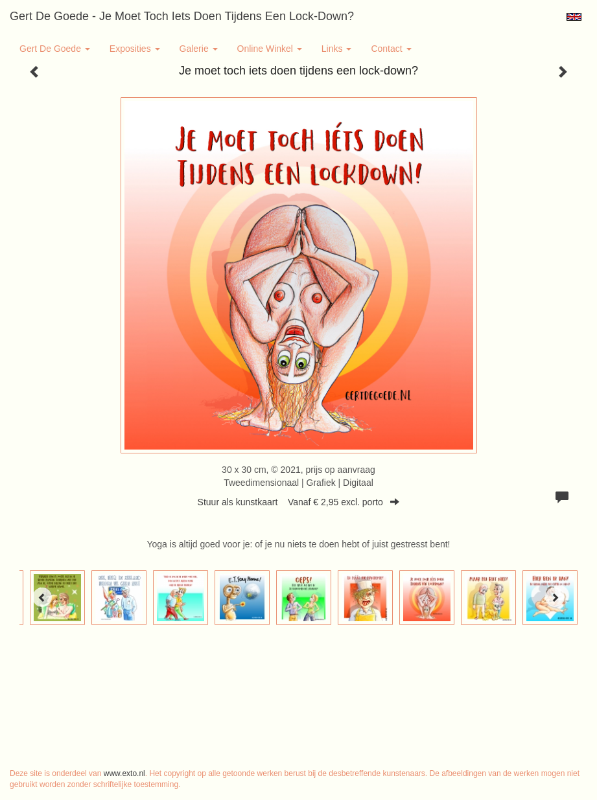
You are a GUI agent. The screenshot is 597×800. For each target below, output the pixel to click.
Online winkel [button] (269, 48)
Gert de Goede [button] (54, 48)
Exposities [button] (135, 48)
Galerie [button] (199, 48)
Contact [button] (391, 48)
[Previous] (42, 597)
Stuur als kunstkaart (299, 502)
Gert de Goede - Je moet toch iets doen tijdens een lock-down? (182, 16)
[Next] (555, 597)
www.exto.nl (124, 773)
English (574, 17)
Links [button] (337, 48)
